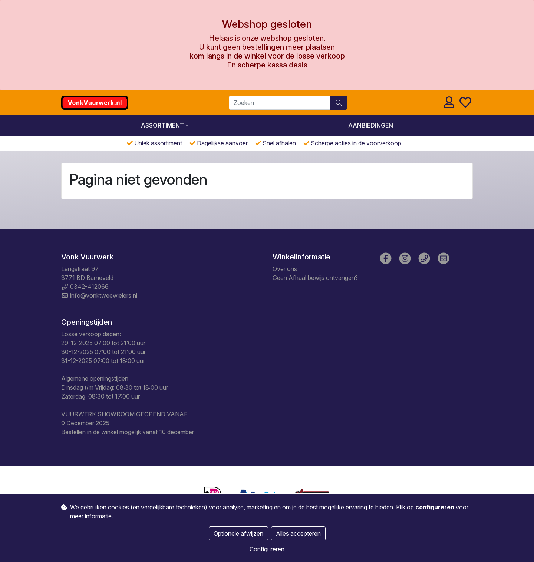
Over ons (285, 268)
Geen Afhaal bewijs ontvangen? (315, 277)
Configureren (267, 549)
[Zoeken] (279, 103)
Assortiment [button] (162, 125)
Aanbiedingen (370, 125)
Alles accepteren (298, 533)
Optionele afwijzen (238, 533)
